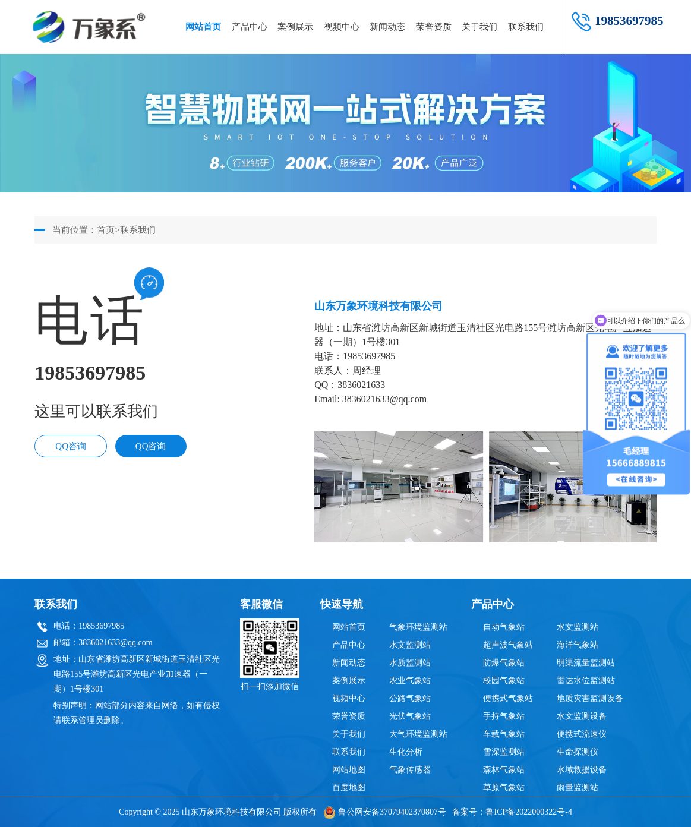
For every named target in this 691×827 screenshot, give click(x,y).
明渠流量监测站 (586, 662)
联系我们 (526, 26)
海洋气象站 (577, 644)
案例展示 (295, 26)
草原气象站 (504, 787)
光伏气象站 (410, 716)
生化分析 (405, 751)
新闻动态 (387, 26)
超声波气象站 (508, 644)
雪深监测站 (504, 751)
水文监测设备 (582, 716)
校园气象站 (504, 680)
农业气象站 (410, 680)
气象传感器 (410, 769)
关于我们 (479, 26)
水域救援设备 (582, 769)
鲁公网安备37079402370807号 (384, 811)
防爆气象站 (504, 662)
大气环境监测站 (418, 734)
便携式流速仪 (582, 734)
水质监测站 (410, 662)
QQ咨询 (70, 446)
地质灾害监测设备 (590, 698)
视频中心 (341, 26)
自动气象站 (504, 627)
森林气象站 (504, 769)
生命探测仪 (577, 751)
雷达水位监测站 (586, 680)
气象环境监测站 (418, 627)
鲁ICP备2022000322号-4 (528, 811)
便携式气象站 (508, 698)
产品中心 (249, 26)
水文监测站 (410, 644)
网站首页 (203, 26)
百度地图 (348, 787)
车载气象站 (504, 734)
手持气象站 (504, 716)
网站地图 (348, 769)
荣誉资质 (434, 26)
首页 (106, 230)
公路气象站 (410, 698)
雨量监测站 (577, 787)
